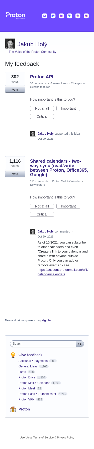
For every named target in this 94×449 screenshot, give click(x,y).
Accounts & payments (33, 361)
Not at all (44, 108)
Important (70, 108)
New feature (37, 184)
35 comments (38, 83)
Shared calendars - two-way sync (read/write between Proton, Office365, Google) (59, 168)
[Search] (80, 343)
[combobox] (44, 343)
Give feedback (30, 355)
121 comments (39, 181)
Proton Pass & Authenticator (38, 394)
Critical (45, 116)
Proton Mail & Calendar (66, 181)
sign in (46, 320)
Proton (24, 409)
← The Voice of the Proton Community (30, 52)
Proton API (41, 76)
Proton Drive (27, 377)
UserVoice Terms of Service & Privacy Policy (47, 437)
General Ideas (59, 83)
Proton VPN (27, 399)
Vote (15, 89)
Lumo (23, 372)
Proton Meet (27, 388)
